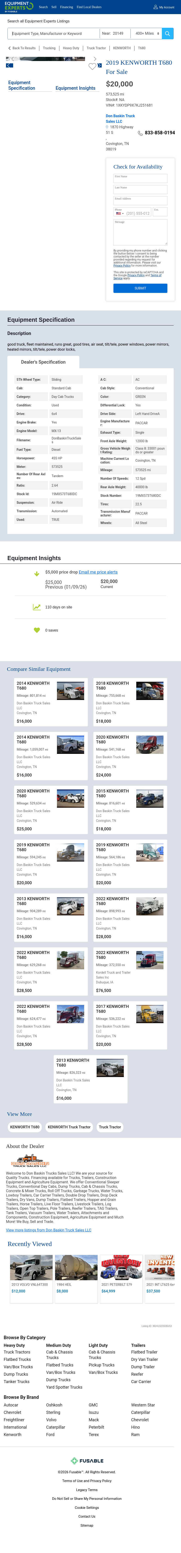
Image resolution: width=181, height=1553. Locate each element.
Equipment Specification (21, 85)
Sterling (53, 1412)
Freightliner (14, 1419)
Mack (94, 1419)
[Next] (93, 59)
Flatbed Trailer (144, 1352)
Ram (135, 1434)
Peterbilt (96, 1427)
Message (120, 222)
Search (43, 7)
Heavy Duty (71, 48)
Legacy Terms (87, 1490)
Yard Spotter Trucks (64, 1387)
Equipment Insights (75, 88)
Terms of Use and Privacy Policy (86, 1481)
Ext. (156, 209)
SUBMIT (140, 288)
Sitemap (86, 1525)
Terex (94, 1434)
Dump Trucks (16, 1374)
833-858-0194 (156, 132)
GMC (93, 1405)
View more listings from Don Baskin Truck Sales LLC (48, 1230)
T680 (141, 48)
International (15, 1427)
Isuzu (94, 1412)
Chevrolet (12, 1412)
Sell (53, 7)
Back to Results (24, 48)
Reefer (137, 1374)
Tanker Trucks (17, 1381)
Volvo (51, 1419)
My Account (166, 7)
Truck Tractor (96, 48)
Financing (66, 7)
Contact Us (86, 1516)
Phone (118, 209)
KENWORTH (122, 48)
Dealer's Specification (43, 362)
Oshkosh (54, 1405)
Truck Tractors (17, 1352)
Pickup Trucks (102, 1365)
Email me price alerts (98, 572)
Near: (106, 33)
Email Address (123, 198)
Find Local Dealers (89, 7)
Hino (135, 1427)
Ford (50, 1434)
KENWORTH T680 (24, 1127)
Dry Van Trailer (144, 1359)
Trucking (49, 48)
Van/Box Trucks (18, 1366)
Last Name (121, 187)
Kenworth (12, 1434)
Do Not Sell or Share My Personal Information (87, 1499)
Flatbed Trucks (17, 1359)
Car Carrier (141, 1381)
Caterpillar (55, 1427)
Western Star (143, 1405)
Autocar (11, 1405)
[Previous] (14, 59)
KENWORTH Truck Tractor (69, 1127)
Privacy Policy (122, 265)
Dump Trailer (143, 1366)
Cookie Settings (87, 1508)
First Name (121, 176)
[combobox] (120, 213)
